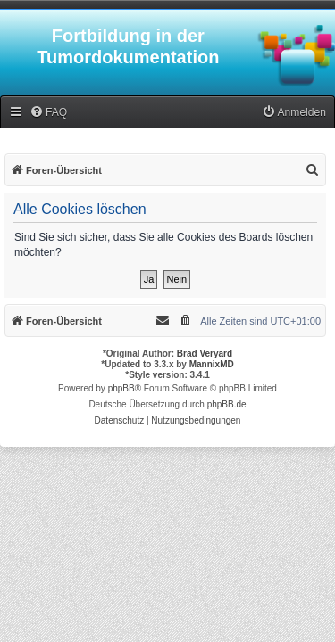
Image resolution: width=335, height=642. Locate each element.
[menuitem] (48, 113)
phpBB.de (227, 404)
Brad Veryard (204, 353)
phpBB (121, 388)
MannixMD (211, 364)
